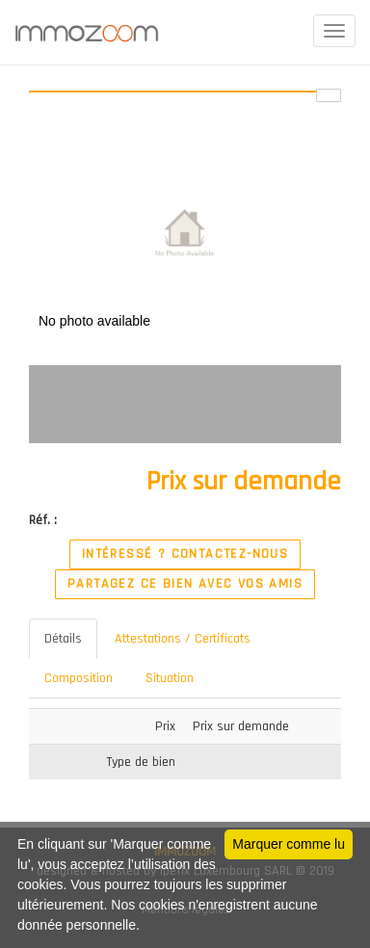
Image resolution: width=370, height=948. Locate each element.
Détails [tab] (63, 638)
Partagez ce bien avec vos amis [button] (185, 583)
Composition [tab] (78, 678)
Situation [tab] (169, 678)
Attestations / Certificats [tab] (183, 638)
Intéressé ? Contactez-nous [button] (185, 554)
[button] (323, 145)
